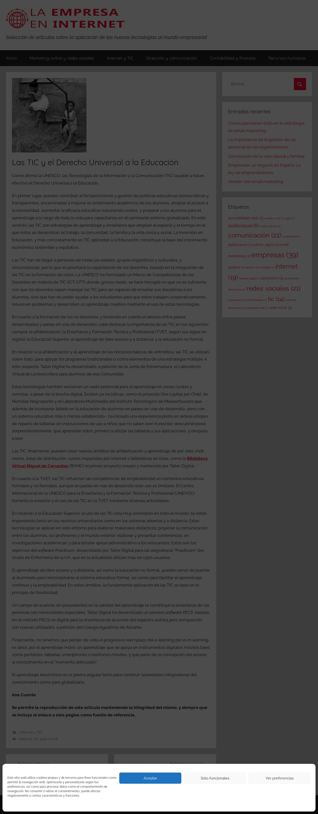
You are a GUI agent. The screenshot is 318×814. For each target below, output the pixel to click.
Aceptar (150, 778)
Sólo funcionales (215, 778)
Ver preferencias (280, 778)
